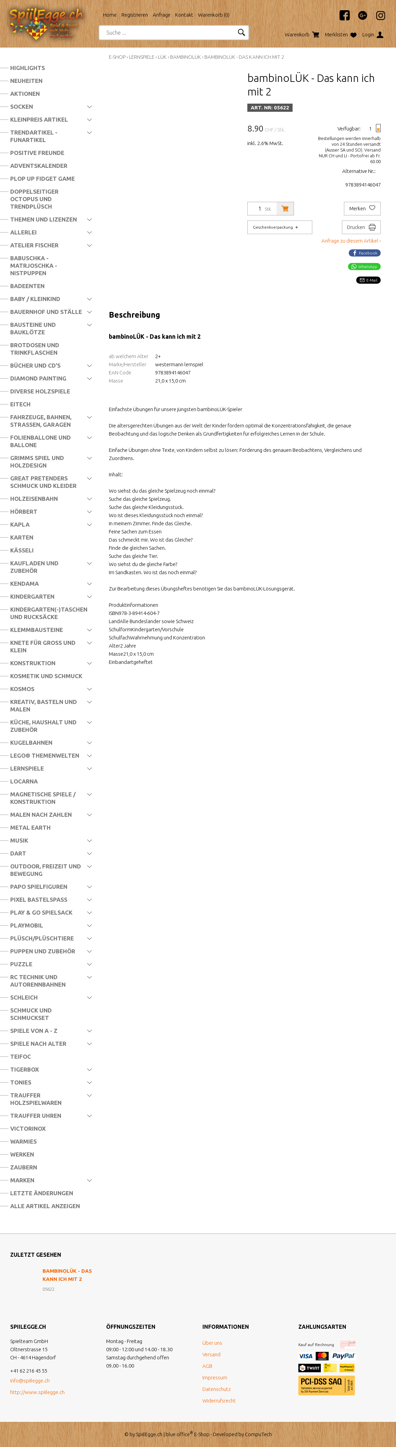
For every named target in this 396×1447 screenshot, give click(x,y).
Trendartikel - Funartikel (33, 136)
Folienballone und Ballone (40, 441)
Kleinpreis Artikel (39, 119)
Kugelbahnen (31, 742)
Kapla (20, 524)
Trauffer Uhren (35, 1115)
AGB (207, 1366)
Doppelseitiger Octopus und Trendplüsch (34, 199)
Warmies (23, 1141)
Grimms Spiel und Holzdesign (37, 462)
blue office (179, 1434)
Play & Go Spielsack (41, 912)
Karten (21, 537)
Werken (22, 1154)
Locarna (24, 781)
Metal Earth (30, 827)
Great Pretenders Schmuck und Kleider (43, 482)
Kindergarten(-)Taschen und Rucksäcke (48, 613)
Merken (362, 208)
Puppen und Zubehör (42, 951)
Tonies (20, 1082)
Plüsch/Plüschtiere (42, 938)
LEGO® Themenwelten (44, 755)
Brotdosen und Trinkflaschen (34, 349)
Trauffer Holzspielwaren (36, 1099)
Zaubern (23, 1167)
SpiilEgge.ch (149, 1434)
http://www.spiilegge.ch (37, 1392)
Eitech (20, 404)
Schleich (24, 997)
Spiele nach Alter (38, 1043)
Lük (162, 57)
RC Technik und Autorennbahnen (38, 981)
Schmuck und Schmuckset (31, 1014)
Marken (22, 1180)
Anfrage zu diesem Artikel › (351, 241)
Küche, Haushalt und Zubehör (43, 726)
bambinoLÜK (185, 57)
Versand (211, 1354)
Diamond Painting (38, 378)
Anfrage (161, 15)
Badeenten (27, 286)
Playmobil (26, 925)
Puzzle (21, 964)
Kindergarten (32, 596)
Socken (21, 106)
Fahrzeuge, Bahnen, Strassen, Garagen (40, 421)
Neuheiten (26, 80)
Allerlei (23, 232)
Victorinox (28, 1128)
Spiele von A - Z (33, 1030)
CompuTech (258, 1434)
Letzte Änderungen (41, 1193)
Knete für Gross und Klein (43, 646)
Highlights (27, 68)
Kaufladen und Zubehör (34, 567)
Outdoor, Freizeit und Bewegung (45, 870)
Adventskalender (38, 165)
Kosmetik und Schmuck (46, 676)
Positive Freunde (37, 152)
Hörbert (23, 511)
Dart (18, 853)
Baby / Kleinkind (35, 299)
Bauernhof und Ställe (46, 311)
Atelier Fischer (34, 245)
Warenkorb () (214, 15)
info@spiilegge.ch (30, 1380)
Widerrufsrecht (219, 1401)
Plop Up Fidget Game (42, 178)
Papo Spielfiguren (38, 886)
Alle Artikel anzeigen (45, 1206)
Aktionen (25, 93)
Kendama (24, 583)
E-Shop (117, 57)
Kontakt (184, 15)
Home (110, 15)
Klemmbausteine (36, 630)
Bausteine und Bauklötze (33, 328)
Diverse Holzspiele (40, 391)
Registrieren (134, 15)
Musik (19, 840)
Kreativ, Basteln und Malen (43, 705)
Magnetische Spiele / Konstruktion (43, 798)
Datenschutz (216, 1389)
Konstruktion (32, 663)
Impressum (214, 1377)
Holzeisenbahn (34, 498)
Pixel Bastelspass (38, 899)
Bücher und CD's (35, 365)
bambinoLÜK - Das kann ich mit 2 (244, 57)
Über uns (212, 1343)
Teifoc (20, 1056)
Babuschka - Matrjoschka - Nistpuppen (33, 265)
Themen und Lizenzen (43, 219)
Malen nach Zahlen (41, 814)
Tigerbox (24, 1069)
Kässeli (22, 550)
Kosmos (22, 689)
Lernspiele (27, 768)
